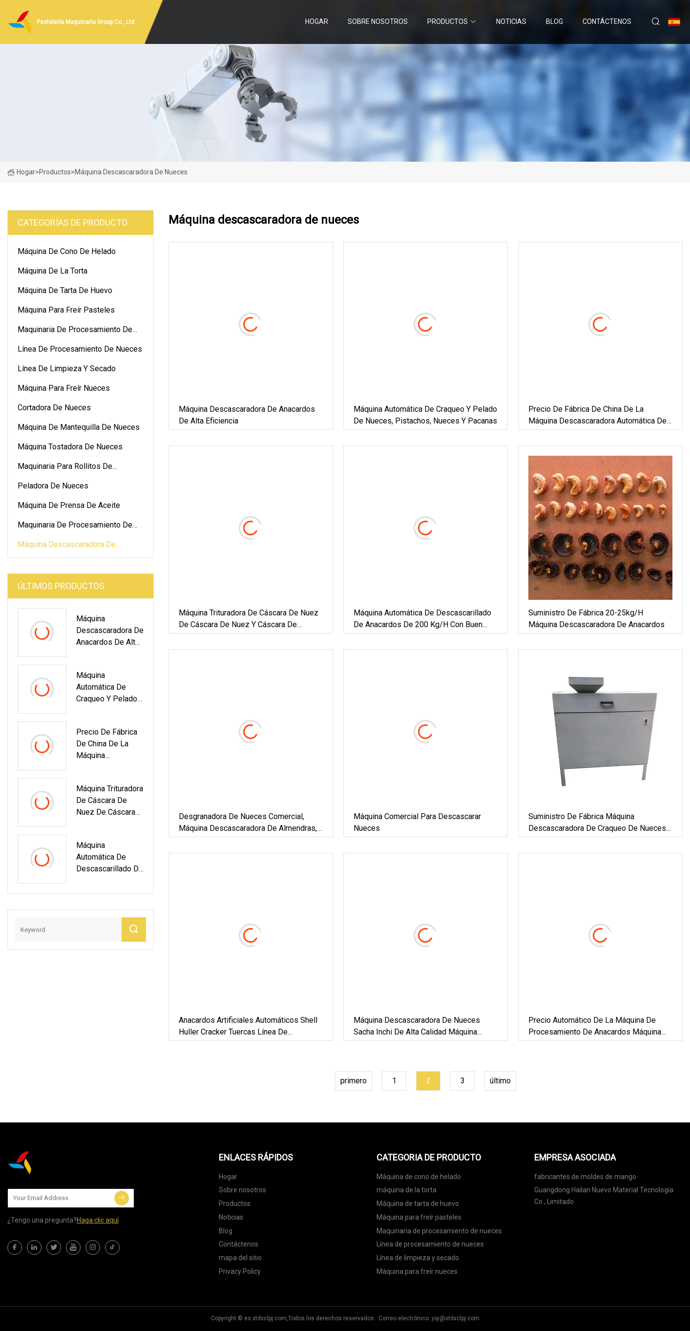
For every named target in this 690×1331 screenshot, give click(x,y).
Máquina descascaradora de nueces (67, 546)
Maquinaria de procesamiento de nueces (75, 331)
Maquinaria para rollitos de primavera (65, 468)
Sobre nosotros (378, 21)
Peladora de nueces (53, 485)
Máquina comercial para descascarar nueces (417, 822)
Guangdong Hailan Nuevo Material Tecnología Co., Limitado (603, 1195)
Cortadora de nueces (54, 407)
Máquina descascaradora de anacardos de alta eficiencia (247, 414)
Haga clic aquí (98, 1220)
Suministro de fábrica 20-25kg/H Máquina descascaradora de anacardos (596, 618)
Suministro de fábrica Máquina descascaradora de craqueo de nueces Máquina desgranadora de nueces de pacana (597, 823)
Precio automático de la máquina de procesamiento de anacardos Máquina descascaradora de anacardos (594, 1026)
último (500, 1080)
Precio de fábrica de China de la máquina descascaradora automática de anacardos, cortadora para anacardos (597, 415)
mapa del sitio (240, 1258)
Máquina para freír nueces (64, 388)
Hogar (316, 21)
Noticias (511, 21)
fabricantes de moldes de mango (585, 1177)
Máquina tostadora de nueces (70, 446)
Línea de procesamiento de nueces (80, 349)
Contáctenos (607, 21)
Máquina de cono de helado (67, 251)
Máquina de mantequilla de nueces (79, 427)
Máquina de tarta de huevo (65, 290)
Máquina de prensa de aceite (69, 505)
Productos (447, 21)
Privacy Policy (240, 1271)
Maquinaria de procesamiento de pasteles (75, 526)
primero (353, 1080)
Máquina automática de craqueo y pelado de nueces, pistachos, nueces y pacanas (425, 414)
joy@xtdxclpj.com (456, 1318)
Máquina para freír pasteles (66, 310)
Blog (554, 21)
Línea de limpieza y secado (67, 368)
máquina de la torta (52, 270)
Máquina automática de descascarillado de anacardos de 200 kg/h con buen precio (422, 619)
